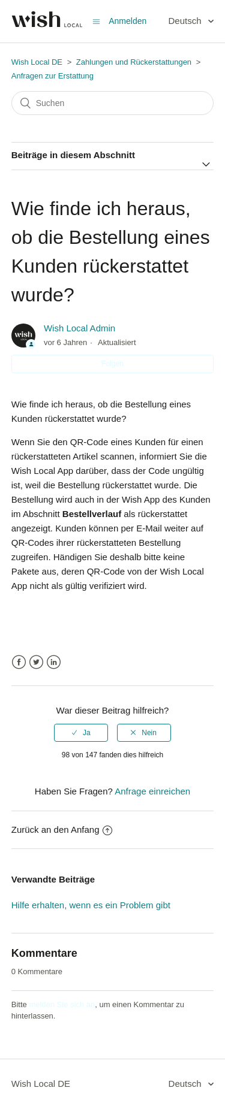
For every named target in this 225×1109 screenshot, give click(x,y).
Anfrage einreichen (152, 791)
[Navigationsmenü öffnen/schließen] (96, 21)
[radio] (81, 733)
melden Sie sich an (62, 1004)
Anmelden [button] (127, 21)
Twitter (36, 662)
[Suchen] (112, 103)
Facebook (18, 662)
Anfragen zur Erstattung (52, 75)
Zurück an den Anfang (61, 829)
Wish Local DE (36, 62)
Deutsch (186, 21)
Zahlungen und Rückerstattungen (135, 62)
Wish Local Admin (79, 328)
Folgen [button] (112, 363)
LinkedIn (53, 662)
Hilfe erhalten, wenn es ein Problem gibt (90, 905)
